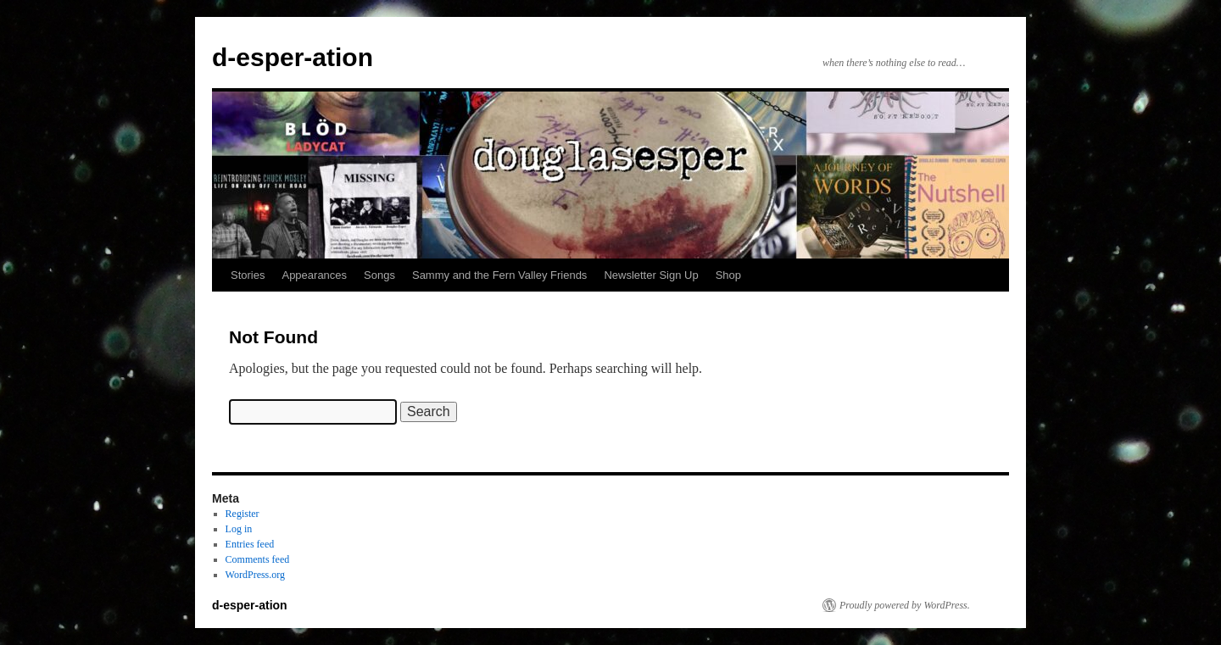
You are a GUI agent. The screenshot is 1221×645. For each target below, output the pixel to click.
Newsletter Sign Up (651, 275)
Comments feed (258, 559)
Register (242, 514)
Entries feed (250, 544)
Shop (728, 275)
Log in (239, 529)
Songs (379, 275)
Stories (248, 275)
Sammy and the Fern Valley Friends (499, 275)
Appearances (314, 275)
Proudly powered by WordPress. (904, 605)
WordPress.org (255, 575)
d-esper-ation (292, 57)
